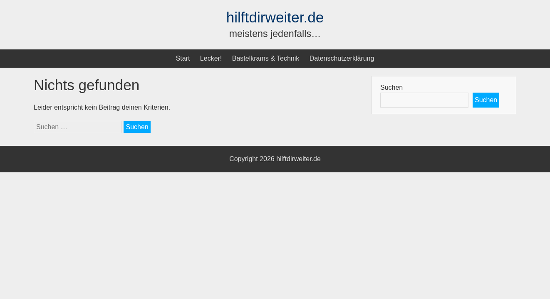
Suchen (391, 87)
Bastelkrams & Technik (266, 58)
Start (183, 58)
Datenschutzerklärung (342, 58)
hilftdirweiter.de (275, 17)
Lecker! (211, 58)
